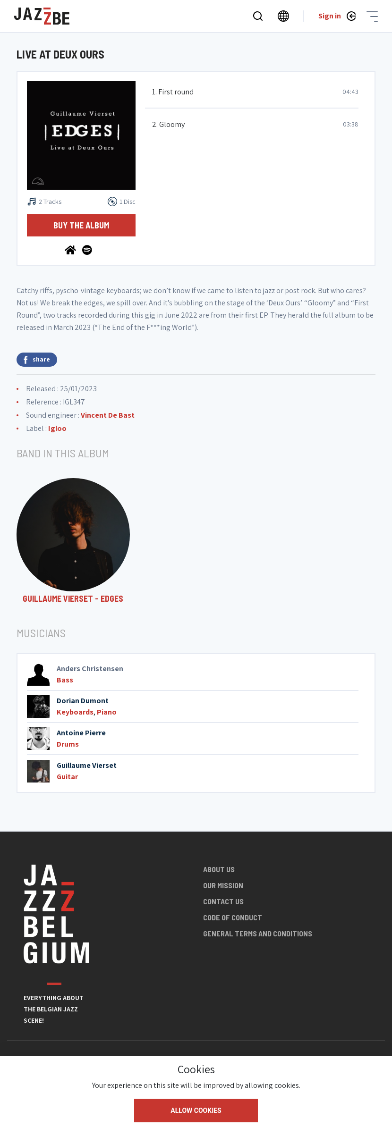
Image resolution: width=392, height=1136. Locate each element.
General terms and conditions (257, 933)
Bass (65, 680)
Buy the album (81, 225)
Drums (68, 744)
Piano (107, 712)
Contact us (223, 901)
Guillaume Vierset (87, 765)
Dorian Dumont (83, 701)
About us (219, 869)
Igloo (57, 428)
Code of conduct (232, 917)
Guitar (67, 777)
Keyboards (75, 712)
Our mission (223, 885)
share (37, 359)
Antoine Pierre (81, 733)
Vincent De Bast (108, 415)
